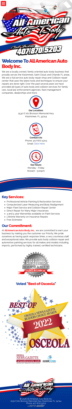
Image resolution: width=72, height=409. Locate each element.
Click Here (39, 143)
